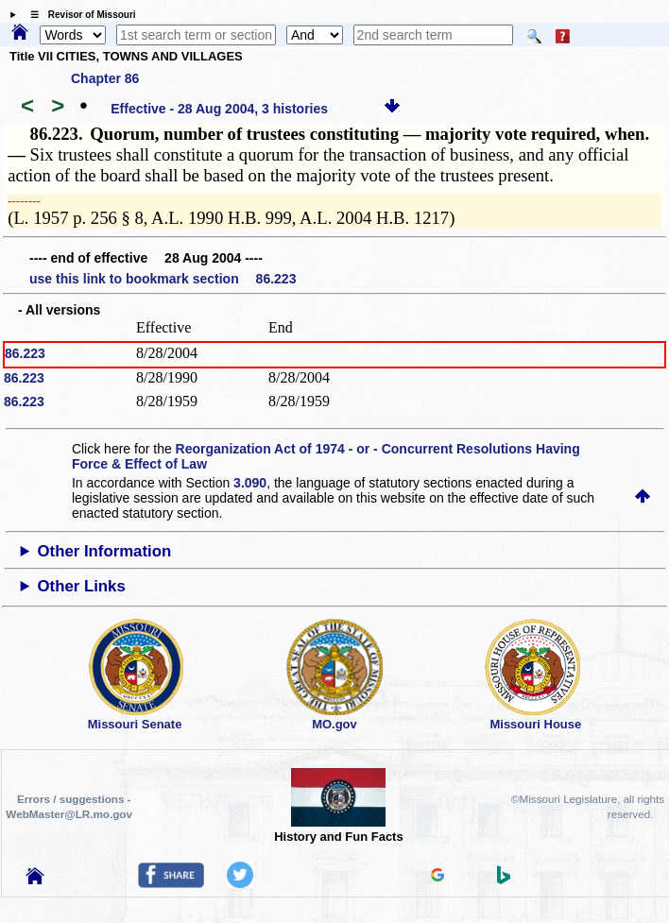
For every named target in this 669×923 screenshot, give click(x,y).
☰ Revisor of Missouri (78, 14)
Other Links (82, 586)
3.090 (249, 482)
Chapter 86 (105, 78)
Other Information (105, 551)
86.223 (25, 353)
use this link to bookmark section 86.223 (162, 278)
